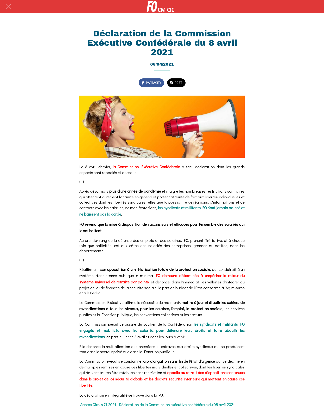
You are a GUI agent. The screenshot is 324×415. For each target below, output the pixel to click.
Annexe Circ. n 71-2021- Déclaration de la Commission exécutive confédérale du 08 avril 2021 (157, 404)
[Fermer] (8, 6)
